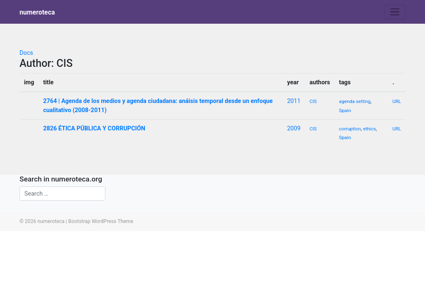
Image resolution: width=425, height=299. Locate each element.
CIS (313, 101)
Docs (26, 52)
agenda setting (355, 101)
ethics (369, 129)
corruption (350, 129)
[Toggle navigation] (394, 12)
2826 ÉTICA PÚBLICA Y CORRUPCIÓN (94, 128)
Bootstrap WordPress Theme (100, 221)
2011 (293, 101)
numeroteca (37, 12)
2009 (293, 128)
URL (396, 101)
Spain (345, 110)
